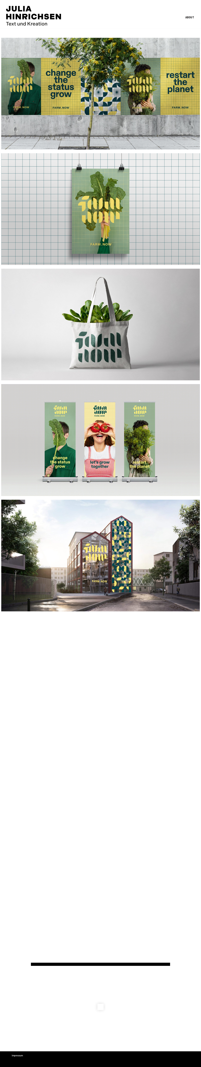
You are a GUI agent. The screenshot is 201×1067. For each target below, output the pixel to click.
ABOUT (189, 17)
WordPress (42, 1063)
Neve (14, 1063)
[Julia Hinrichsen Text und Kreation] (33, 16)
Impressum (17, 1055)
